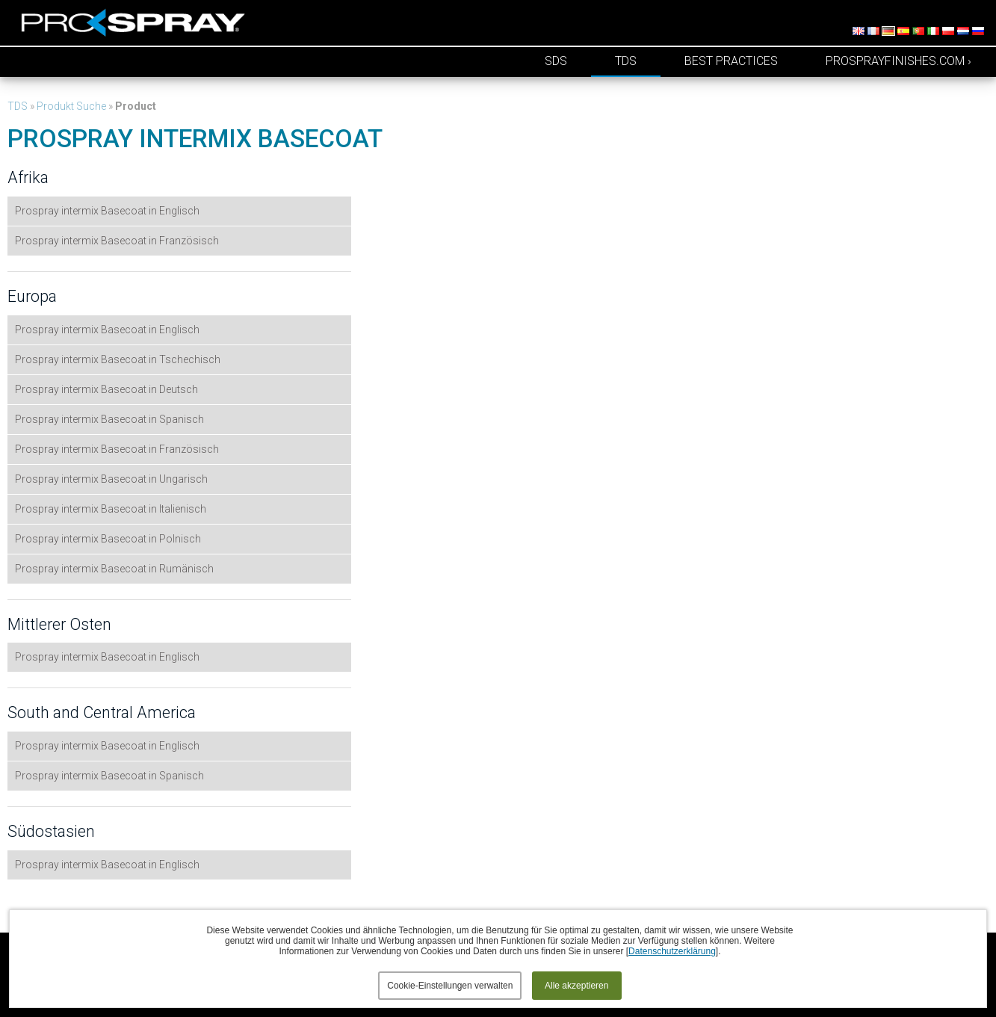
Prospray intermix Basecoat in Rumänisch (114, 569)
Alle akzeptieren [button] (576, 985)
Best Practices (731, 61)
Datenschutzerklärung (672, 951)
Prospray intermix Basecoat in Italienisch (110, 509)
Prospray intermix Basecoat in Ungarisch (111, 479)
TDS (626, 61)
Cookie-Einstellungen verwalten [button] (450, 985)
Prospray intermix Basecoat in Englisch (107, 211)
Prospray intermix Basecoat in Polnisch (108, 539)
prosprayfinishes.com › (898, 61)
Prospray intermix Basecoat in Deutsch (106, 389)
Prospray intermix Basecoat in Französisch (117, 241)
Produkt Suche (71, 106)
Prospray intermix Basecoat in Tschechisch (117, 359)
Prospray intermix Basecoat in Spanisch (109, 419)
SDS (556, 61)
